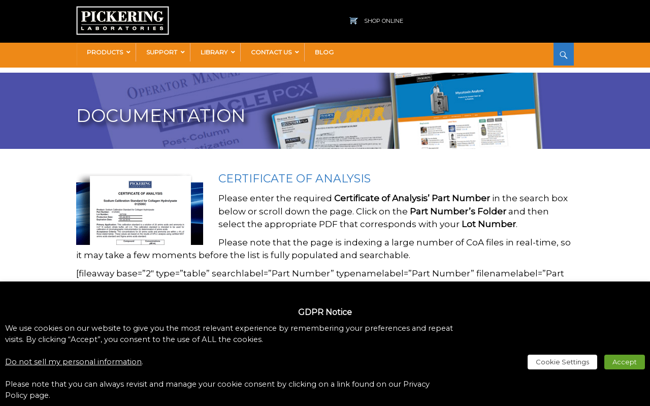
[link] (122, 11)
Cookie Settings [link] (562, 362)
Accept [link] (624, 362)
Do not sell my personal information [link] (73, 361)
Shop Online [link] (383, 20)
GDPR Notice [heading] (325, 312)
